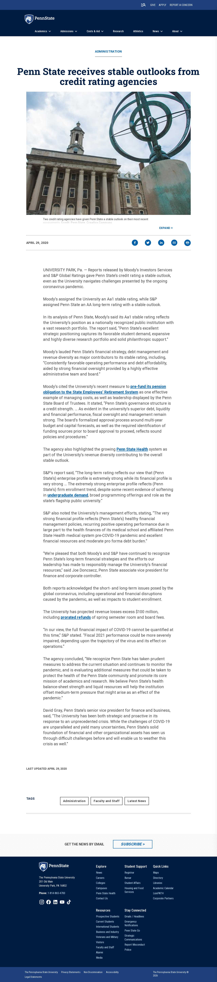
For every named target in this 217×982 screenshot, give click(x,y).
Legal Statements (33, 977)
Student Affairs (132, 883)
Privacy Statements (70, 972)
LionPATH (158, 893)
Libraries (157, 883)
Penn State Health (132, 449)
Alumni (99, 952)
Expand (164, 228)
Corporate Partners (163, 898)
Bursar (128, 877)
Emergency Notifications (131, 923)
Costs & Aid (93, 31)
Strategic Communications (133, 937)
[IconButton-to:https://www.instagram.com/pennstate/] (41, 902)
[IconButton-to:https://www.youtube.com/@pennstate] (62, 902)
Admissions (66, 31)
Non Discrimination (93, 972)
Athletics (138, 31)
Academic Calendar (163, 888)
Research (118, 31)
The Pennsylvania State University (41, 972)
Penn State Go (132, 930)
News (156, 31)
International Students (107, 926)
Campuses (101, 888)
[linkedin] (161, 243)
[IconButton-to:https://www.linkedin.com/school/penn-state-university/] (55, 902)
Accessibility (112, 972)
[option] (52, 893)
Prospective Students (107, 916)
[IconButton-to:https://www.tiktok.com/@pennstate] (69, 902)
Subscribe (131, 844)
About (175, 31)
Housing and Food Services (134, 890)
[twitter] (148, 243)
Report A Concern (181, 5)
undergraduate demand (68, 495)
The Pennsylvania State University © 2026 (171, 974)
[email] (174, 243)
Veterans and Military (107, 937)
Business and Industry (107, 932)
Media (99, 957)
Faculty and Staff (106, 801)
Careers (100, 877)
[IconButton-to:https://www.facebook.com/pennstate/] (48, 902)
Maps (156, 872)
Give (152, 5)
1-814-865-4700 (56, 893)
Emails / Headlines (134, 916)
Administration (108, 51)
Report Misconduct (135, 944)
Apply (162, 5)
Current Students (105, 921)
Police (128, 949)
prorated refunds (76, 617)
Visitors (100, 942)
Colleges (100, 883)
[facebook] (135, 243)
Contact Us (102, 898)
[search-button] (143, 4)
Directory (158, 877)
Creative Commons (99, 222)
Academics (41, 31)
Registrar (129, 872)
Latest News (137, 801)
